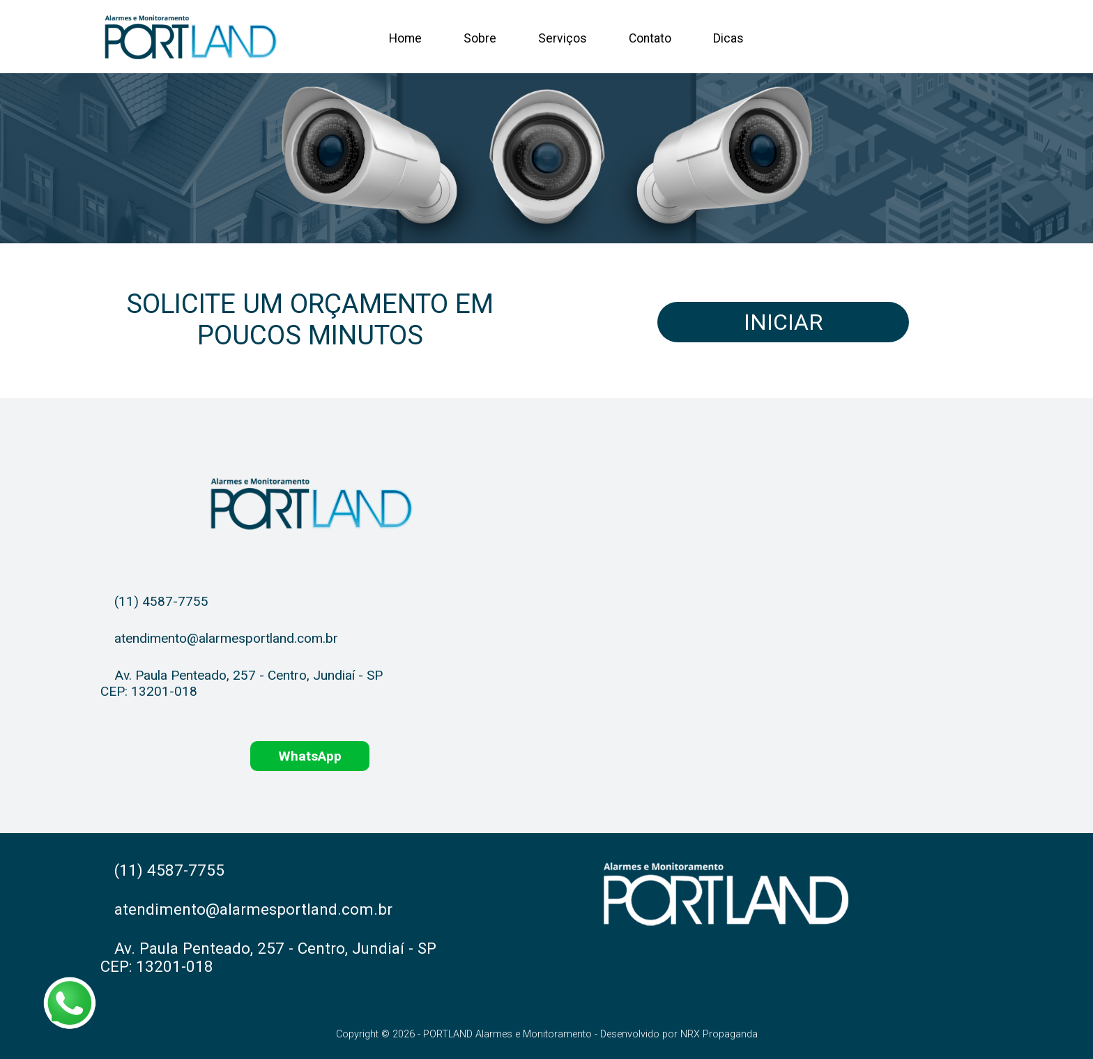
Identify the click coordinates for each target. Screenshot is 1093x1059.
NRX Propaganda (719, 1034)
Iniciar (783, 322)
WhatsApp (310, 756)
